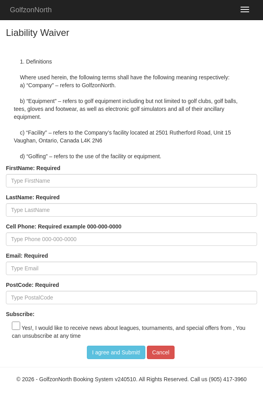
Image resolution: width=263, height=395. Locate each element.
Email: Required (27, 256)
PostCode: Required (32, 285)
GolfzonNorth (31, 10)
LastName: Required (33, 197)
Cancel (160, 352)
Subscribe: (20, 314)
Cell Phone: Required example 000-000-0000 (64, 226)
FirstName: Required (33, 168)
